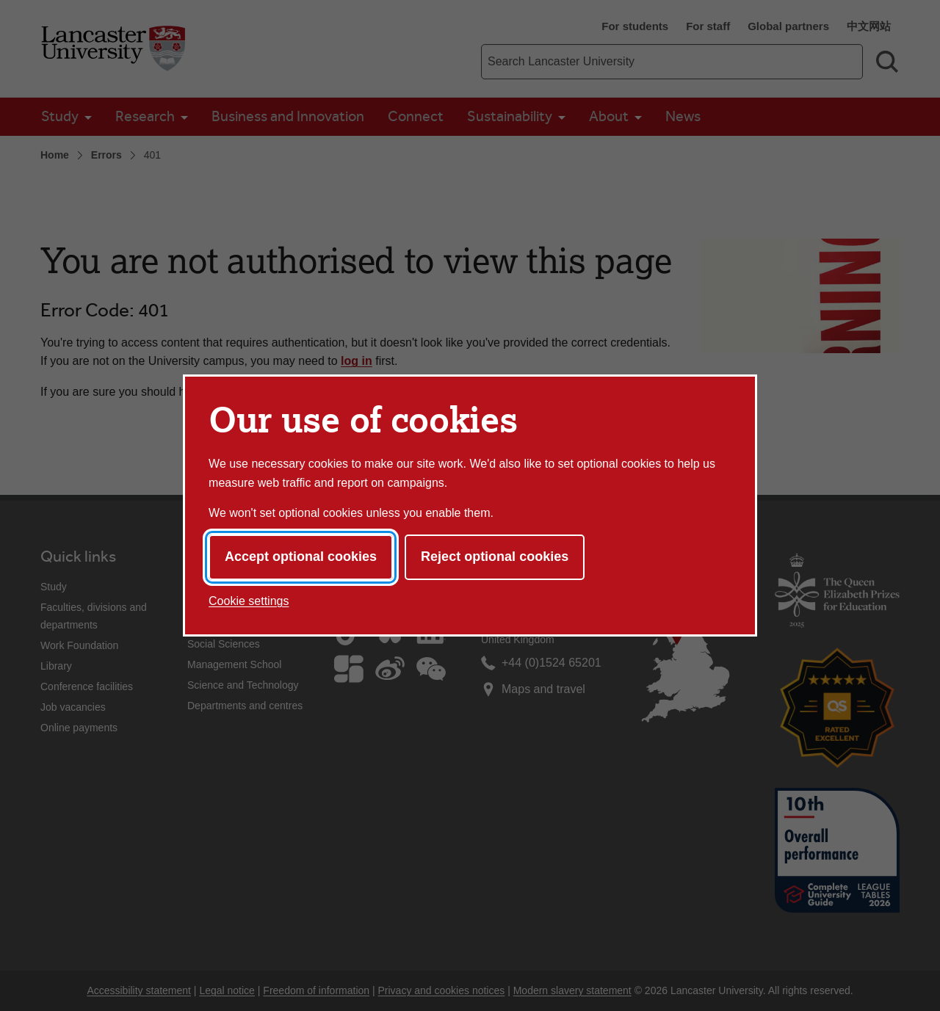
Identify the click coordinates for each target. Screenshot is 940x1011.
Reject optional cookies (494, 556)
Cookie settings (249, 601)
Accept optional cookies (301, 556)
